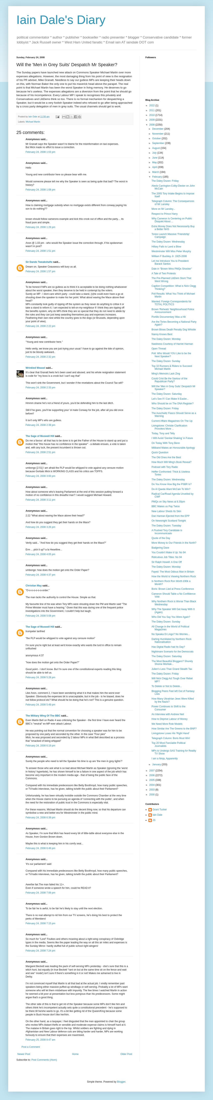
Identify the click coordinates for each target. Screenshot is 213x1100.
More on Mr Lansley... (163, 209)
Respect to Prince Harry (165, 213)
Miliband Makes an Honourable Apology (173, 447)
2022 (152, 105)
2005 (152, 780)
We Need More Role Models (167, 723)
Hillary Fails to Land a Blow (166, 246)
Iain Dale (157, 814)
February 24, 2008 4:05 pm (40, 554)
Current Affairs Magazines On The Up (172, 421)
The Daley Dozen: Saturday (167, 393)
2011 (152, 110)
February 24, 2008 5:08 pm (40, 615)
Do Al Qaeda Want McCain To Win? (171, 489)
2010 (152, 115)
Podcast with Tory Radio (165, 467)
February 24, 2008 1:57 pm (40, 271)
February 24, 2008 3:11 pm (40, 499)
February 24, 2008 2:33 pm (40, 387)
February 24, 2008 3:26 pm (40, 527)
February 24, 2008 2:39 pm (40, 425)
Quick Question (160, 452)
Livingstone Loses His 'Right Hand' (170, 733)
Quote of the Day (161, 538)
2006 (152, 775)
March (156, 172)
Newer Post (23, 1054)
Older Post (126, 1054)
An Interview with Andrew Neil (168, 714)
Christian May (34, 585)
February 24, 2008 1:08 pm (40, 189)
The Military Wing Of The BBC (43, 715)
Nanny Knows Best (162, 334)
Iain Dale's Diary (60, 20)
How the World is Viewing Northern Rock (174, 576)
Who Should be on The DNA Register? (173, 403)
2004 (152, 785)
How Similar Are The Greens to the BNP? (174, 728)
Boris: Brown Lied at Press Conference (173, 588)
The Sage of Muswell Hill (40, 436)
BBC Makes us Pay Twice (166, 506)
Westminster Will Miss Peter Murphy (171, 251)
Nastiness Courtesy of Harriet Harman (172, 343)
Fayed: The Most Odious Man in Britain (173, 571)
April (155, 167)
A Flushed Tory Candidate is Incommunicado (167, 532)
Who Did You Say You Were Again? (171, 617)
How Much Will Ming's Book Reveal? (171, 462)
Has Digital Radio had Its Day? (168, 646)
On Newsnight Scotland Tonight (169, 520)
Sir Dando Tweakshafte (39, 262)
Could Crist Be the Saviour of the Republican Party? (169, 380)
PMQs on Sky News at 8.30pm (168, 501)
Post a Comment (31, 1047)
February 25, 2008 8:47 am (40, 1039)
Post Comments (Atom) (44, 1059)
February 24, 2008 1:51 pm (40, 250)
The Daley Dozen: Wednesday (168, 241)
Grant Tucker (160, 809)
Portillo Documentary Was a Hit (169, 316)
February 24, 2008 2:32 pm (40, 356)
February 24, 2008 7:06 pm (40, 892)
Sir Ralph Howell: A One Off (167, 562)
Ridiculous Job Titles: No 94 (167, 557)
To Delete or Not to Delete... (167, 686)
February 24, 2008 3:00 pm (40, 476)
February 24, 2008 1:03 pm (40, 152)
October (157, 138)
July (154, 152)
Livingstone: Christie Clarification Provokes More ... (169, 427)
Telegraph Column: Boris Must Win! (171, 738)
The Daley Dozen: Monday (166, 339)
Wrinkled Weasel (35, 367)
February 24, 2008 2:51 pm (40, 452)
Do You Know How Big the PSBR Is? (171, 484)
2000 (152, 794)
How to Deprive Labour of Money (169, 719)
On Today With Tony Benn (166, 443)
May (154, 162)
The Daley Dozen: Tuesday (166, 525)
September (158, 143)
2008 (152, 124)
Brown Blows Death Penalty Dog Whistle (174, 329)
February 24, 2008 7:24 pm (40, 950)
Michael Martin (33, 121)
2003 (152, 789)
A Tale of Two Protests (164, 273)
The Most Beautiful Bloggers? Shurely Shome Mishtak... (172, 663)
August (156, 148)
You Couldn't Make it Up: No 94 (169, 552)
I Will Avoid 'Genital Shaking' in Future (172, 438)
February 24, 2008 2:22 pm (40, 326)
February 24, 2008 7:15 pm (40, 923)
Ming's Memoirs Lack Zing (166, 373)
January (157, 764)
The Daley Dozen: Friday (165, 180)
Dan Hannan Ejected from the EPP (170, 516)
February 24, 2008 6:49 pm (40, 848)
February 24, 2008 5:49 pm (40, 704)
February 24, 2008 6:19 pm (40, 745)
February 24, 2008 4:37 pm (40, 574)
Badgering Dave (160, 547)
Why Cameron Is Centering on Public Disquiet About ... (172, 220)
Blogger (121, 1081)
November (158, 133)
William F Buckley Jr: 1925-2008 (169, 256)
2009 (152, 119)
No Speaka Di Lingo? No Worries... (171, 634)
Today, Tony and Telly (163, 433)
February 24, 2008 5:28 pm (40, 677)
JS (154, 820)
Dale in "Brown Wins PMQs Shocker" (172, 268)
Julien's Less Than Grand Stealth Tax (172, 669)
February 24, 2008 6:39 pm (40, 817)
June (155, 157)
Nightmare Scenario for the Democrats (173, 651)
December (158, 128)
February (157, 176)
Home (75, 1054)
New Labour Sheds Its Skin (166, 511)
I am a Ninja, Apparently (165, 758)
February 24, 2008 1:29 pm (40, 227)
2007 (152, 770)
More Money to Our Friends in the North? (174, 542)
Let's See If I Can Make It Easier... (170, 398)
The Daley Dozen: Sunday (166, 361)
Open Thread (159, 348)
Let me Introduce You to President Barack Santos (170, 262)
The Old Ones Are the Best (166, 457)
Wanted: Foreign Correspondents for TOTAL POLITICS (171, 303)
